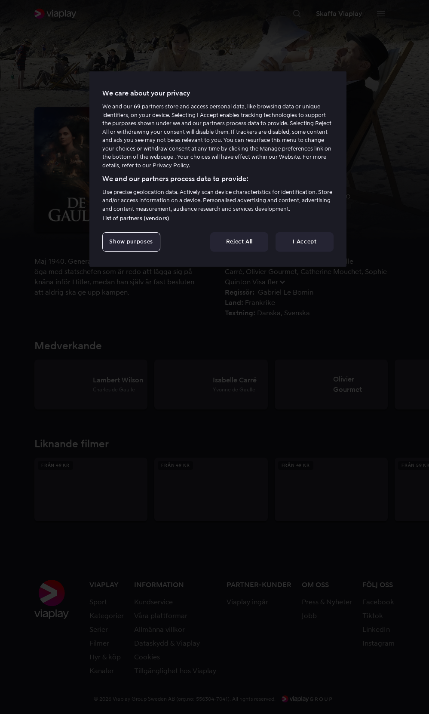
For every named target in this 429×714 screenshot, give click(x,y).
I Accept (304, 241)
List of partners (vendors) (135, 218)
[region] (218, 169)
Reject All (239, 241)
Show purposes (131, 241)
